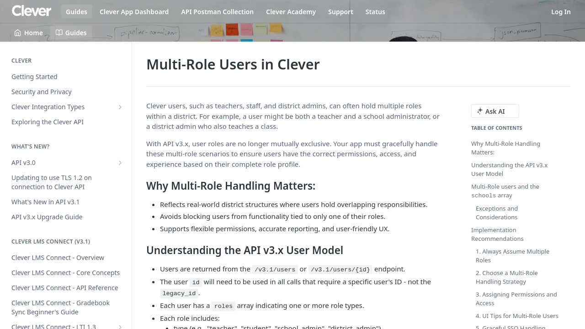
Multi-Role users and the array (505, 191)
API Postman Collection (217, 11)
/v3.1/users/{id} (340, 269)
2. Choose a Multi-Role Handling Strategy (507, 277)
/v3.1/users (275, 269)
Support (340, 11)
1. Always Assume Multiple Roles (512, 255)
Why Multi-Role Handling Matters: (505, 148)
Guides (76, 11)
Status (375, 11)
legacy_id (179, 293)
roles (223, 306)
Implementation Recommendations (497, 234)
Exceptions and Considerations (497, 212)
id (195, 282)
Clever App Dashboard (134, 11)
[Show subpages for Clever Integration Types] (120, 107)
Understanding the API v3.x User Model (509, 169)
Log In (561, 11)
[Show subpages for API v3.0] (120, 162)
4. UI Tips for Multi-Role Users (517, 315)
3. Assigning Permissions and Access (516, 298)
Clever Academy (291, 11)
